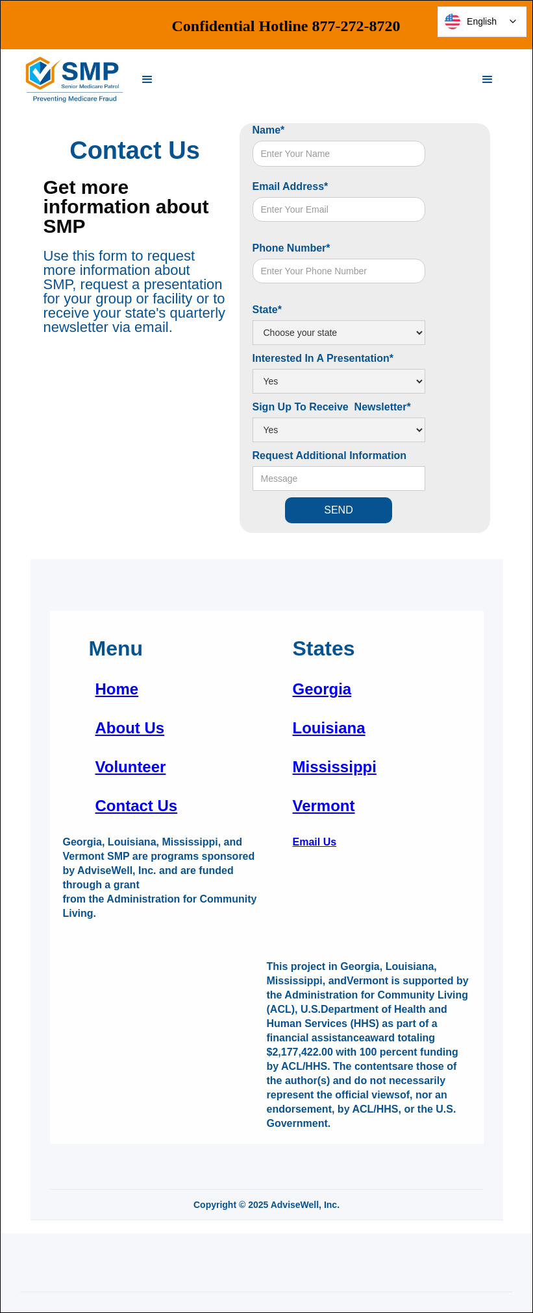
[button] (147, 79)
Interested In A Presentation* (323, 358)
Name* (269, 130)
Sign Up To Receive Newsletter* (332, 406)
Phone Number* (291, 248)
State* (267, 309)
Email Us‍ (315, 841)
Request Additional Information (330, 455)
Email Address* (290, 186)
